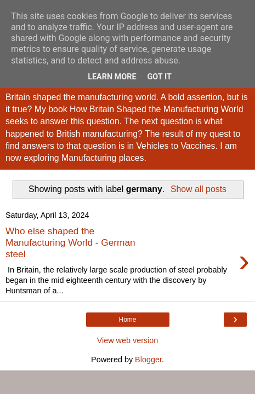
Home (127, 319)
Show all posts (198, 189)
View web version (127, 340)
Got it (160, 77)
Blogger (148, 359)
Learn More (112, 77)
